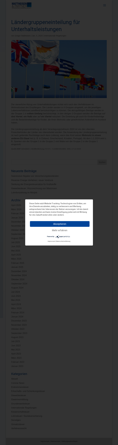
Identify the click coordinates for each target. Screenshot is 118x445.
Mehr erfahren (59, 230)
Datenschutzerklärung (63, 241)
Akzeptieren (59, 223)
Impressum (51, 241)
